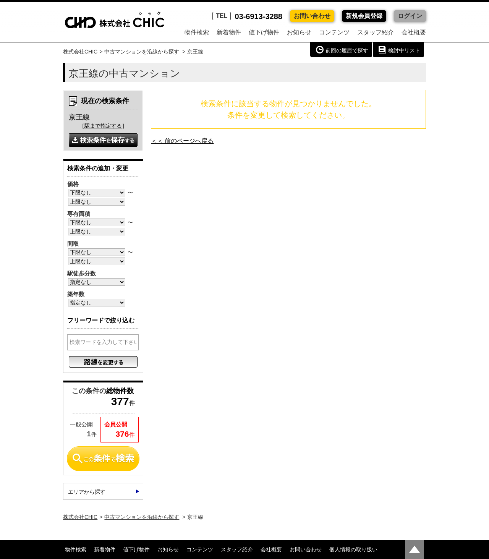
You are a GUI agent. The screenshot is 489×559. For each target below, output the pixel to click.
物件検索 (197, 32)
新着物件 (229, 32)
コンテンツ (334, 32)
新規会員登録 (364, 16)
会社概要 (414, 32)
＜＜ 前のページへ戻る (182, 141)
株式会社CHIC (80, 52)
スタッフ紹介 (375, 32)
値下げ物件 (264, 32)
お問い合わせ (312, 16)
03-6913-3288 (247, 16)
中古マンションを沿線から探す (141, 52)
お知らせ (299, 32)
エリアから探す (86, 492)
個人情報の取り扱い (353, 549)
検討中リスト (404, 50)
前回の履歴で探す (346, 50)
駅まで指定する (103, 126)
